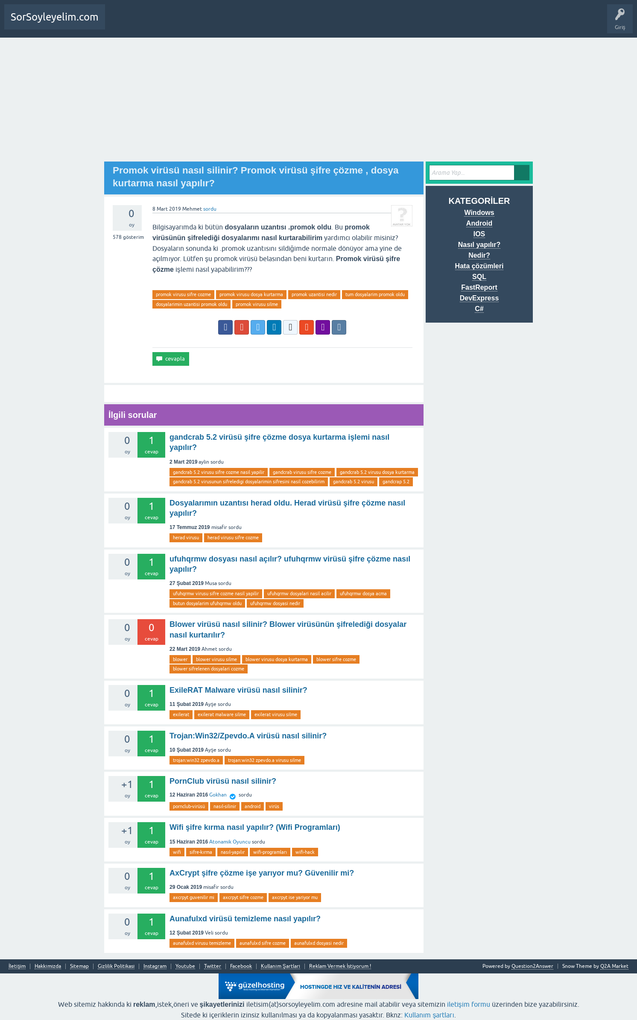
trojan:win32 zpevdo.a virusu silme (264, 760)
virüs (274, 806)
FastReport (479, 287)
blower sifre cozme (336, 659)
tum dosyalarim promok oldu (375, 294)
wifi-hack (305, 852)
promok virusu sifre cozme (183, 294)
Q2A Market (614, 966)
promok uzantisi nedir (314, 294)
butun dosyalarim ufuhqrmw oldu (207, 603)
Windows (479, 212)
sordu (209, 209)
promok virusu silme (257, 304)
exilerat (181, 714)
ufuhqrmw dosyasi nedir (275, 603)
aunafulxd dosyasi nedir (319, 943)
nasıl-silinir (224, 806)
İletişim (17, 966)
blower (180, 659)
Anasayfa (121, 23)
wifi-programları (270, 852)
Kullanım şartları (429, 1015)
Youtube (185, 966)
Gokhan (218, 795)
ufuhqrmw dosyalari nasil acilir (299, 593)
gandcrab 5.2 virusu (353, 481)
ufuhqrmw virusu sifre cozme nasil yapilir (216, 593)
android (252, 806)
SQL (479, 276)
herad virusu (186, 537)
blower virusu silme (216, 659)
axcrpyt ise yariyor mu (295, 897)
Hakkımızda (48, 966)
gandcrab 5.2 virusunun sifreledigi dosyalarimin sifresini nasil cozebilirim (248, 481)
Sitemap (79, 966)
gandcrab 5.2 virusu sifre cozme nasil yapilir (218, 472)
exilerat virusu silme (275, 714)
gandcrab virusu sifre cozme (302, 472)
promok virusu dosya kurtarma (251, 294)
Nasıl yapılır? (479, 244)
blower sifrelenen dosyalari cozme (208, 668)
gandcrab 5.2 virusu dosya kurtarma (377, 472)
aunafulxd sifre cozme (263, 943)
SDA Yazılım (211, 23)
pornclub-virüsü (189, 806)
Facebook (241, 966)
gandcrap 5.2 (396, 481)
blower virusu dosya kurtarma (276, 659)
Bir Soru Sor (153, 23)
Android (479, 223)
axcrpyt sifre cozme (243, 897)
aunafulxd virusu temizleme (202, 943)
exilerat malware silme (222, 714)
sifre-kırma (201, 852)
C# (479, 308)
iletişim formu (468, 1004)
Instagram (155, 966)
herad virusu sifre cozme (233, 537)
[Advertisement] (318, 102)
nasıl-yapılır (233, 852)
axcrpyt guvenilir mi (193, 897)
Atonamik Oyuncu (230, 842)
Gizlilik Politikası (116, 966)
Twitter (212, 966)
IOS (479, 234)
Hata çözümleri (479, 266)
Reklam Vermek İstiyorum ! (340, 966)
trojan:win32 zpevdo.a (196, 760)
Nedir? (479, 255)
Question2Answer (532, 966)
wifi (177, 852)
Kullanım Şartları (280, 966)
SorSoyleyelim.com (55, 17)
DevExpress (479, 298)
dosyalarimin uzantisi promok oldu (191, 304)
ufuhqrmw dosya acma (363, 593)
